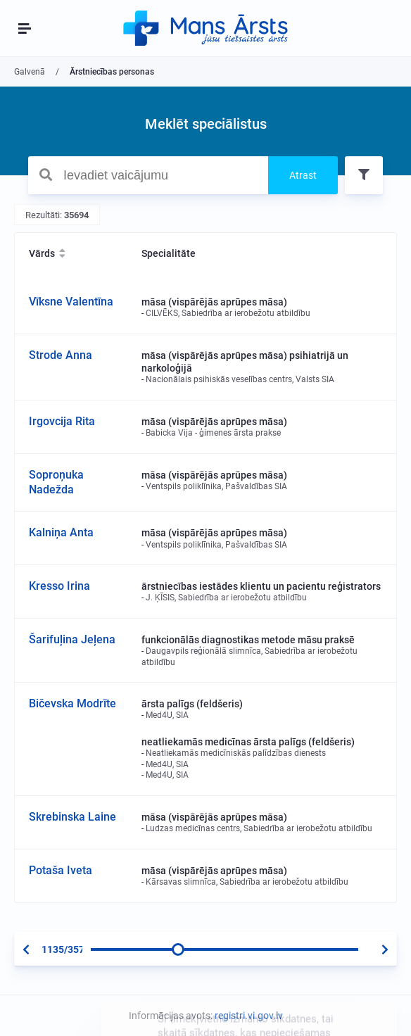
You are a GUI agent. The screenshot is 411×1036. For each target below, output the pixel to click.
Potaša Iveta (60, 870)
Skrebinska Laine (72, 816)
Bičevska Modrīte (72, 703)
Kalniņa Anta (61, 532)
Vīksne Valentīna (71, 301)
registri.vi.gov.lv (249, 1015)
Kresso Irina (59, 586)
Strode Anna (60, 355)
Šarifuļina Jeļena (72, 639)
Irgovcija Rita (62, 421)
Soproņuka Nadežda (56, 482)
